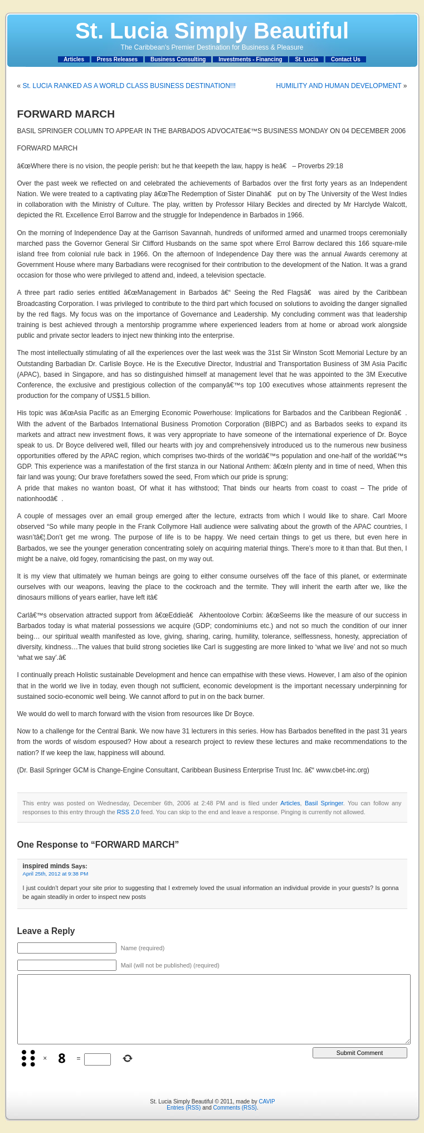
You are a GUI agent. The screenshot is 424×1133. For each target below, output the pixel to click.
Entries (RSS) (184, 1108)
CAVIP (267, 1101)
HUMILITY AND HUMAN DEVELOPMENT (339, 86)
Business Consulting (178, 59)
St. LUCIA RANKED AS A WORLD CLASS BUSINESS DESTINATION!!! (129, 86)
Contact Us (345, 59)
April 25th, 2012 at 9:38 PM (56, 874)
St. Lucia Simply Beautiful (212, 30)
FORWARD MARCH (66, 114)
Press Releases (117, 59)
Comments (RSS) (235, 1108)
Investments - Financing (250, 59)
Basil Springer (324, 803)
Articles (74, 59)
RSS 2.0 (128, 812)
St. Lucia (306, 59)
